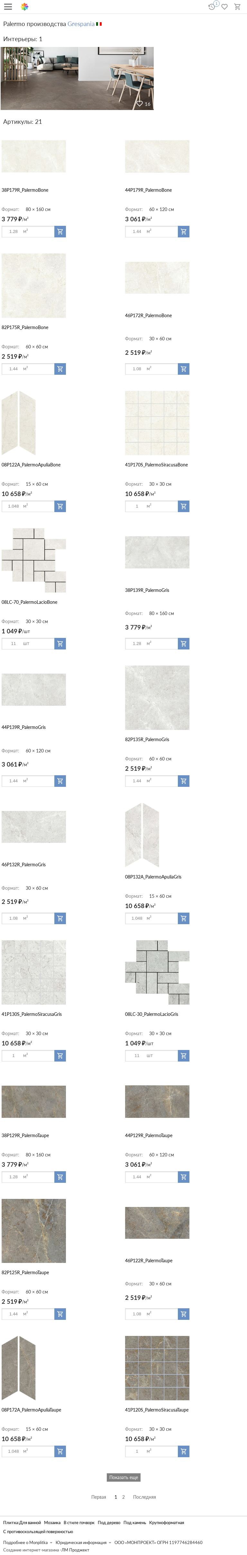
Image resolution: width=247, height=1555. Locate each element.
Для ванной (30, 1522)
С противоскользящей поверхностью (38, 1531)
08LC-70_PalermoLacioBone (29, 602)
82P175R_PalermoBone (25, 327)
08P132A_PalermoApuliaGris (153, 876)
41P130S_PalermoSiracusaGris (32, 1014)
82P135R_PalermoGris (147, 739)
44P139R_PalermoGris (24, 727)
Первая (98, 1497)
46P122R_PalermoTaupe (148, 1260)
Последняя (144, 1497)
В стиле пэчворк (79, 1522)
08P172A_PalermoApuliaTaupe (31, 1409)
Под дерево (109, 1522)
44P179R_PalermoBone (148, 190)
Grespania (81, 23)
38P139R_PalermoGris (147, 590)
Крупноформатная (166, 1522)
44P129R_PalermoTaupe (148, 1135)
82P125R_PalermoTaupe (25, 1272)
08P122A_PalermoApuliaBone (31, 464)
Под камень (135, 1522)
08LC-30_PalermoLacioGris (151, 1014)
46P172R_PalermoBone (148, 315)
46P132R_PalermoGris (24, 864)
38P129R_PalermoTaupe (25, 1135)
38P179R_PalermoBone (25, 190)
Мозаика (52, 1522)
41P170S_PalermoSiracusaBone (156, 464)
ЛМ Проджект (75, 1550)
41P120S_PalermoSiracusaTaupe (156, 1409)
